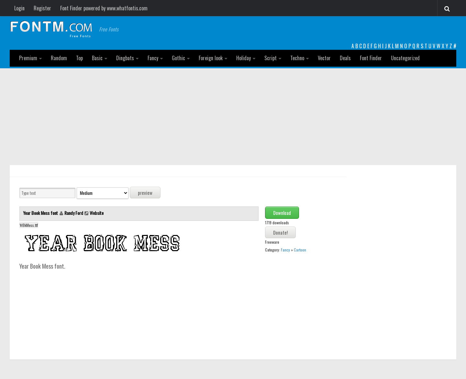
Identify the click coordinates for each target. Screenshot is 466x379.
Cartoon (300, 249)
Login (19, 8)
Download (282, 212)
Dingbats (125, 58)
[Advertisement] (233, 117)
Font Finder (371, 58)
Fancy (153, 58)
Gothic (178, 58)
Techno (297, 58)
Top (79, 58)
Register (42, 8)
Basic (97, 58)
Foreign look (211, 58)
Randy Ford (73, 212)
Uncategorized (405, 58)
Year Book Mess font (41, 212)
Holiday (243, 58)
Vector (324, 58)
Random (59, 58)
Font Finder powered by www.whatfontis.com (104, 8)
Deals (345, 58)
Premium (28, 58)
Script (270, 58)
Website (97, 212)
